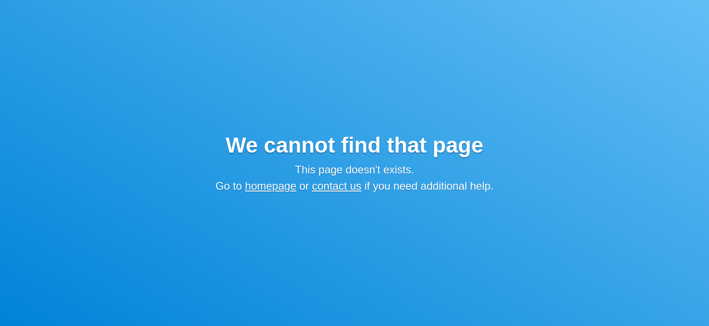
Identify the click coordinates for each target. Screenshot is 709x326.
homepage (270, 186)
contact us (336, 186)
